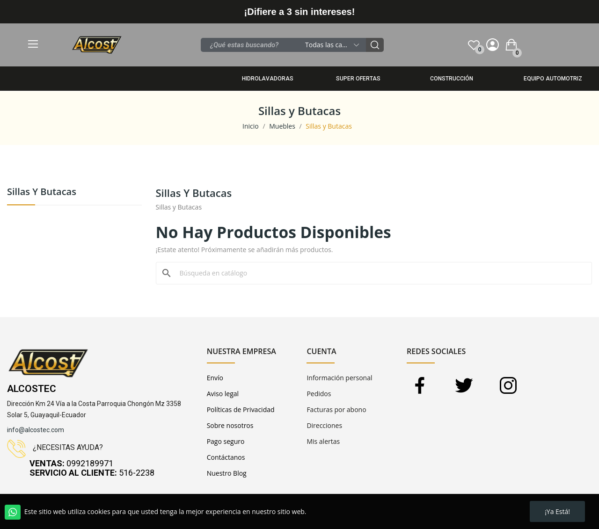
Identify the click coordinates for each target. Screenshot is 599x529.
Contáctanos (226, 457)
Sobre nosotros (230, 425)
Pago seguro (226, 441)
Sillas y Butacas (41, 192)
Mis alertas (323, 441)
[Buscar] (379, 273)
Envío (215, 377)
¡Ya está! (557, 511)
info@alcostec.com (35, 430)
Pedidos (319, 393)
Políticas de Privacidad (241, 409)
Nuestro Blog (227, 473)
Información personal (339, 377)
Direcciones (324, 425)
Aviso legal (223, 393)
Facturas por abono (336, 409)
